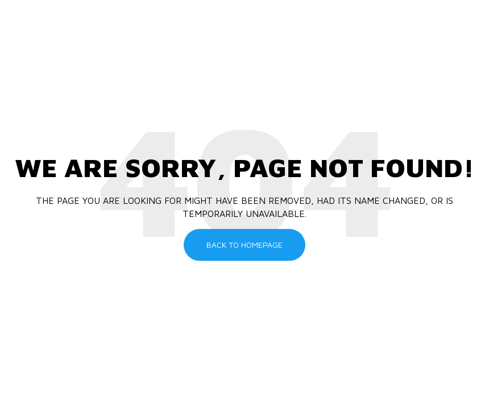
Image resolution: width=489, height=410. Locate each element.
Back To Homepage (244, 244)
